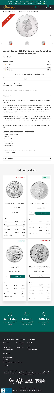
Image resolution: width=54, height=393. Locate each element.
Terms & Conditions (8, 349)
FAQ (28, 347)
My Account (6, 345)
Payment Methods (32, 349)
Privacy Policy (6, 347)
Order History (19, 347)
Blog (28, 345)
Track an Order (20, 345)
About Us (29, 342)
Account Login (20, 342)
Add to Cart (42, 213)
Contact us (6, 342)
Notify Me (27, 79)
